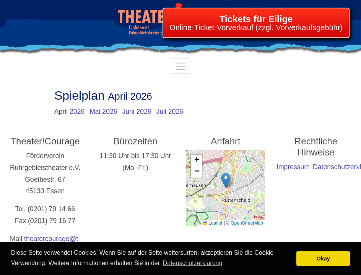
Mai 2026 (103, 111)
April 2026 (69, 111)
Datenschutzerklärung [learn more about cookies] (193, 263)
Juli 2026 (169, 111)
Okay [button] (323, 259)
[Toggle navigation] (180, 66)
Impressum (293, 167)
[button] (226, 180)
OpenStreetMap (247, 223)
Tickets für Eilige (256, 19)
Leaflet (212, 223)
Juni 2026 (136, 111)
